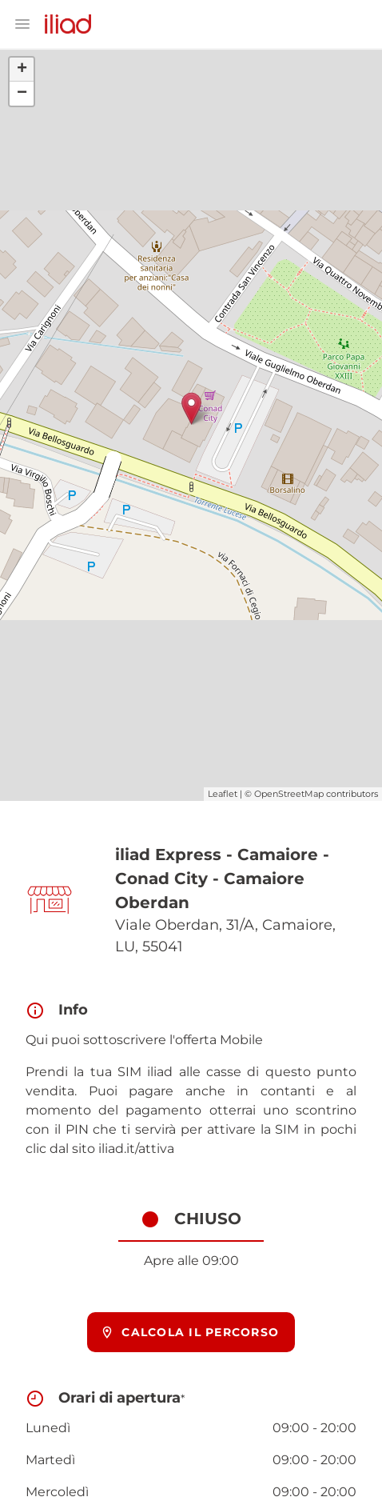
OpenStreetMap (289, 793)
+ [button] (22, 70)
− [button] (22, 94)
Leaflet (222, 793)
